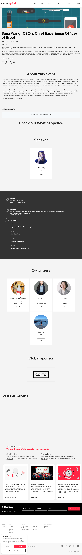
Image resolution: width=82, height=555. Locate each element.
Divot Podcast (36, 530)
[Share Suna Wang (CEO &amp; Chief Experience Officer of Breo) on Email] (14, 62)
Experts (10, 527)
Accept (20, 546)
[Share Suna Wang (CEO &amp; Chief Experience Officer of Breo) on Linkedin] (10, 62)
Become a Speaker (25, 529)
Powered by (74, 552)
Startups (11, 529)
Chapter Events (24, 527)
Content (50, 3)
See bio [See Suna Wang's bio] (41, 174)
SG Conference (24, 526)
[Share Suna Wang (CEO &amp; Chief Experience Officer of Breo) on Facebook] (3, 62)
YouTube (35, 529)
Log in (78, 3)
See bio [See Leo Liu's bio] (41, 340)
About (69, 3)
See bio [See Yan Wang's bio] (41, 307)
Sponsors (11, 530)
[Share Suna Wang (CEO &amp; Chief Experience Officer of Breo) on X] (6, 62)
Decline (8, 546)
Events (42, 3)
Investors (11, 526)
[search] (74, 3)
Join (35, 3)
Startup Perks (61, 3)
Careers (46, 526)
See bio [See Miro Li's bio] (64, 307)
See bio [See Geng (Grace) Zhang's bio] (18, 307)
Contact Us (46, 527)
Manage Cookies (14, 551)
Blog (34, 527)
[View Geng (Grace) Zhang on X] (18, 295)
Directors (11, 532)
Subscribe (73, 509)
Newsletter (35, 526)
